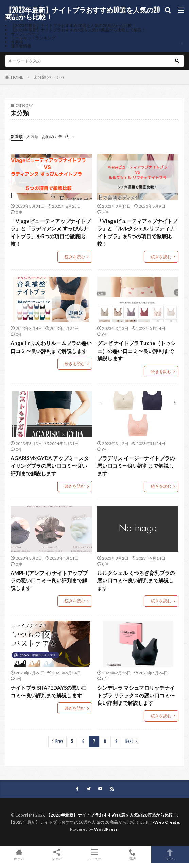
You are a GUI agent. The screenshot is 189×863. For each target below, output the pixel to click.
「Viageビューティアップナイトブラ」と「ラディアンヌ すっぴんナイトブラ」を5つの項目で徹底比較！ (51, 232)
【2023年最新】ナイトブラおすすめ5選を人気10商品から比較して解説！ (78, 29)
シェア (56, 855)
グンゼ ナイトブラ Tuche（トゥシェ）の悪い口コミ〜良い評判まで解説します (136, 350)
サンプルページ (25, 33)
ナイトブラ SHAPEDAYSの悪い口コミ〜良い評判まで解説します (49, 691)
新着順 (17, 136)
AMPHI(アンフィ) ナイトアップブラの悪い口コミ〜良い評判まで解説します (49, 580)
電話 (132, 854)
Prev (59, 741)
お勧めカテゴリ (56, 136)
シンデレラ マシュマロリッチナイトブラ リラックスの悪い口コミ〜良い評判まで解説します (136, 695)
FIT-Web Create (162, 822)
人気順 (32, 136)
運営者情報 (21, 46)
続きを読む (75, 256)
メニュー (94, 854)
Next (129, 741)
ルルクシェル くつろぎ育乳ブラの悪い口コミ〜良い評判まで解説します (136, 580)
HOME (17, 77)
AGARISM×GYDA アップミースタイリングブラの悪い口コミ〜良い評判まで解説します (50, 465)
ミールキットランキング (33, 37)
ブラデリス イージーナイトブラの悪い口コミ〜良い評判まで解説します (136, 465)
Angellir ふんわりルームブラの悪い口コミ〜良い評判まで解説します (51, 347)
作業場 (17, 41)
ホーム (19, 854)
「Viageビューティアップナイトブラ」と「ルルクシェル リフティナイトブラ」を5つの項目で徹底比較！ (137, 232)
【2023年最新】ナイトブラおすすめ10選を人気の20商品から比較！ (82, 13)
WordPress (106, 829)
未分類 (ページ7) (49, 77)
